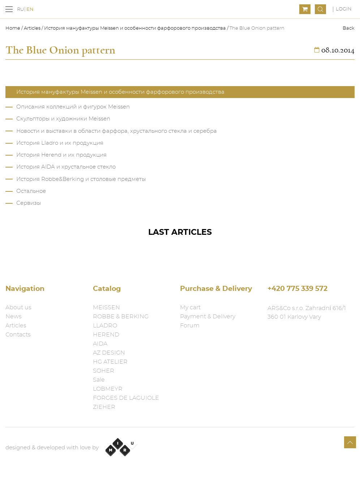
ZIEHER (104, 407)
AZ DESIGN (109, 353)
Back (349, 28)
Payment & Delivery (207, 316)
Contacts (18, 335)
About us (18, 307)
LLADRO (105, 326)
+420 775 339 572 (297, 288)
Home (13, 28)
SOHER (103, 371)
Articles (32, 28)
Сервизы (28, 203)
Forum (190, 326)
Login (344, 9)
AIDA (100, 344)
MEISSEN (106, 307)
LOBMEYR (108, 389)
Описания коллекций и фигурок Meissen (73, 107)
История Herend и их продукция (61, 155)
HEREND (106, 335)
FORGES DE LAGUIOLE (126, 398)
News (13, 316)
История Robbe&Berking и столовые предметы (81, 179)
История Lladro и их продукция (59, 143)
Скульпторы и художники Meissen (63, 119)
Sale (99, 380)
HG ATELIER (110, 362)
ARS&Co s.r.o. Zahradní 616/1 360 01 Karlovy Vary (306, 312)
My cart (190, 307)
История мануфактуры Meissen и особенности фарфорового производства (135, 28)
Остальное (31, 191)
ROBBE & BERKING (121, 316)
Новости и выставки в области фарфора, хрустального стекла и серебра (116, 131)
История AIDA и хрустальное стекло (66, 167)
